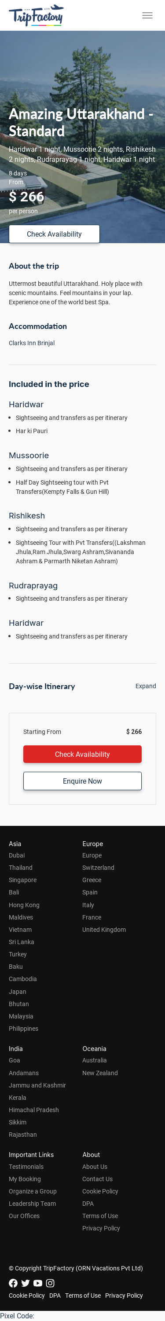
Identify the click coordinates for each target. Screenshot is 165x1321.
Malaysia (21, 1016)
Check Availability (54, 233)
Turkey (18, 954)
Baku (16, 966)
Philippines (23, 1028)
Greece (91, 880)
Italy (88, 905)
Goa (14, 1060)
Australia (94, 1060)
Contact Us (97, 1179)
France (91, 917)
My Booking (25, 1179)
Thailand (21, 867)
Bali (14, 892)
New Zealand (100, 1073)
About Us (94, 1166)
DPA (88, 1203)
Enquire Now (82, 780)
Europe (92, 855)
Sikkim (17, 1122)
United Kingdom (104, 929)
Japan (17, 991)
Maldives (21, 917)
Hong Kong (24, 905)
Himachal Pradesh (34, 1110)
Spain (90, 892)
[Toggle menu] (147, 15)
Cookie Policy (100, 1191)
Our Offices (24, 1216)
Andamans (24, 1073)
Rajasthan (23, 1134)
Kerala (17, 1097)
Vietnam (20, 929)
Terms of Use (100, 1216)
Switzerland (98, 867)
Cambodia (23, 978)
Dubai (17, 855)
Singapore (23, 880)
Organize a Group (33, 1191)
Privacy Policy (101, 1228)
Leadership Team (32, 1203)
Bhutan (19, 1004)
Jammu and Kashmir (37, 1085)
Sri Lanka (21, 942)
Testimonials (26, 1166)
